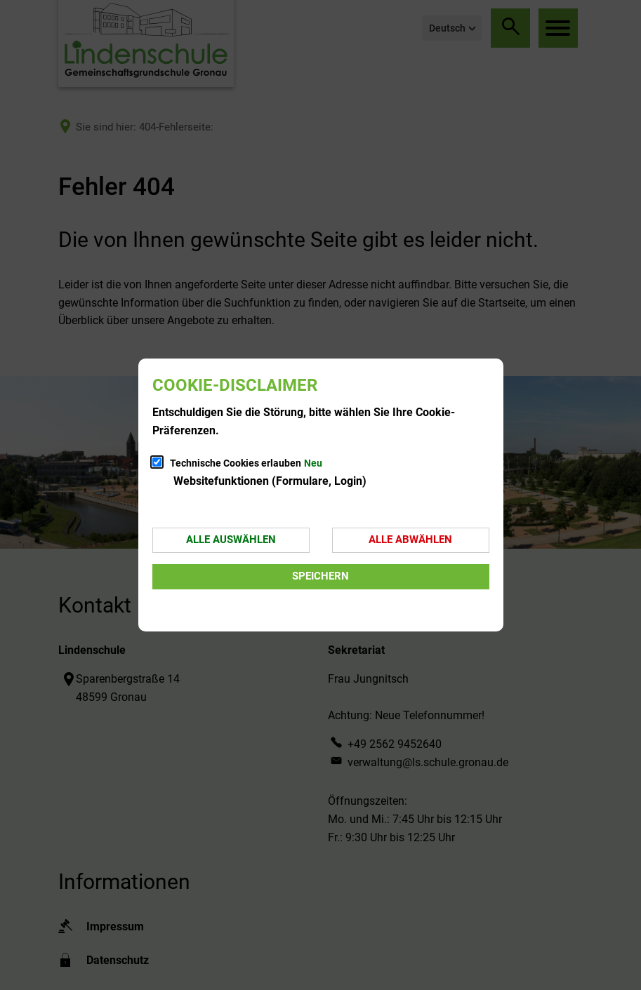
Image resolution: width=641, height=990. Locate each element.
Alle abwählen (410, 539)
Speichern (320, 576)
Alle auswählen (231, 539)
